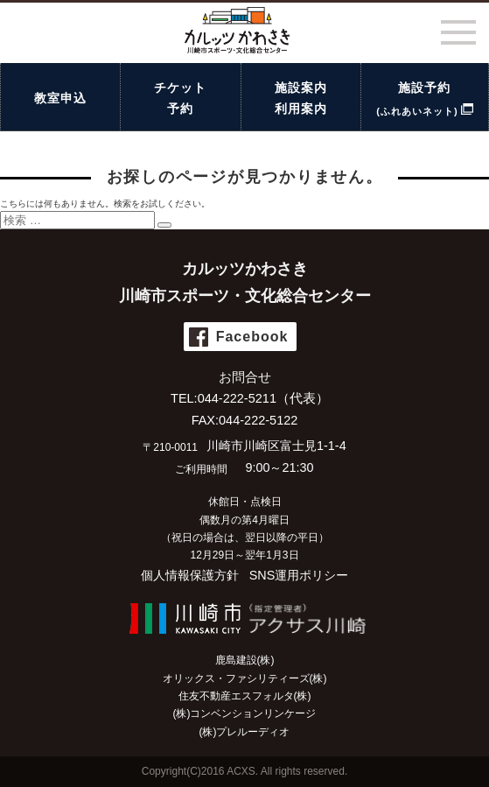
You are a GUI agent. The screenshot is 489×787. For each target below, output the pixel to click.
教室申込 (60, 98)
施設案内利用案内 (301, 98)
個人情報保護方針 (190, 575)
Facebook (252, 336)
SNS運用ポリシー (299, 575)
